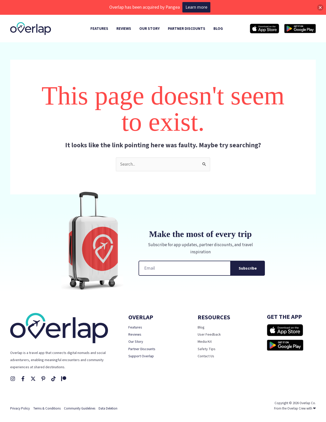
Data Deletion (108, 408)
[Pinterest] (43, 378)
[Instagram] (12, 378)
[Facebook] (22, 378)
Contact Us (206, 356)
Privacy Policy (20, 408)
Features (135, 327)
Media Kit (205, 341)
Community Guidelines (79, 408)
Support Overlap (141, 356)
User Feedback (209, 334)
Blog (201, 327)
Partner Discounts (141, 349)
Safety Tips (206, 349)
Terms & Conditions (47, 408)
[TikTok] (53, 378)
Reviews (134, 334)
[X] (33, 378)
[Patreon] (63, 378)
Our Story (135, 341)
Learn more (196, 7)
